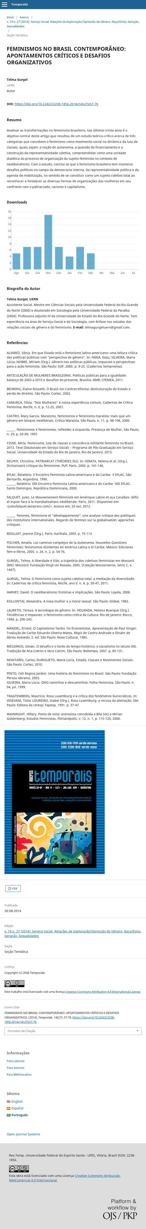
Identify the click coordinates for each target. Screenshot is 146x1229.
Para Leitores (15, 1061)
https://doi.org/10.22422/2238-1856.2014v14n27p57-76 (56, 104)
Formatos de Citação (21, 1031)
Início (10, 17)
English (17, 1101)
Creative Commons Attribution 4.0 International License (102, 992)
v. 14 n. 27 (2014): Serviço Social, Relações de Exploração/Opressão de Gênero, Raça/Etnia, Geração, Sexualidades (73, 24)
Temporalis (19, 4)
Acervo (24, 17)
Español (17, 1108)
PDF (15, 888)
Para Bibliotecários (19, 1074)
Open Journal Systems (23, 1134)
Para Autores (15, 1068)
